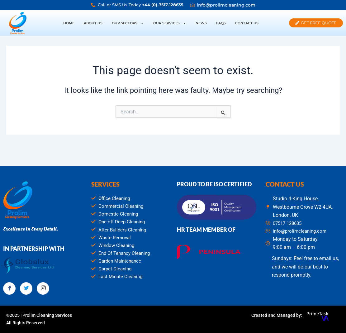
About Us (93, 23)
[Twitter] (26, 287)
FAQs (221, 23)
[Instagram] (43, 287)
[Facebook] (9, 287)
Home (68, 23)
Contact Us (246, 23)
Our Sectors (128, 23)
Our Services (169, 23)
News (201, 23)
